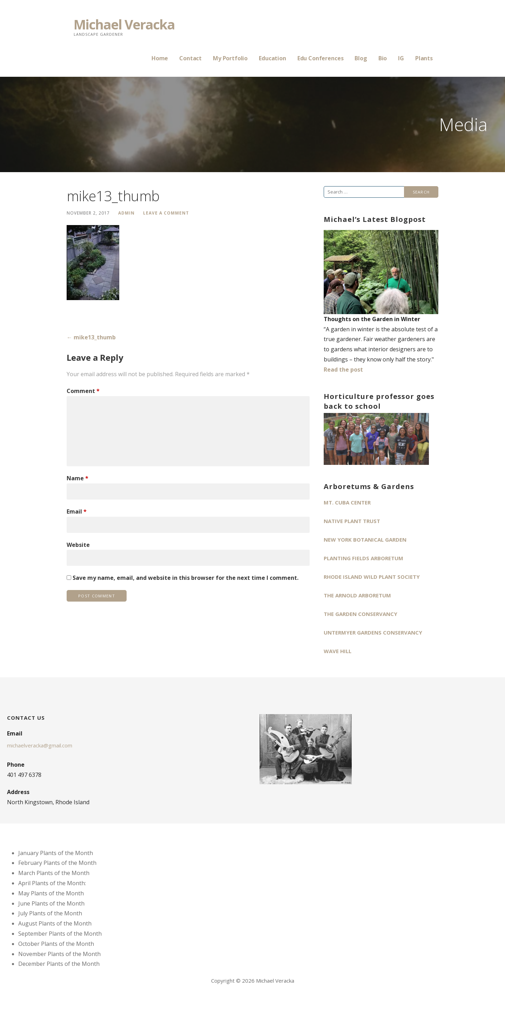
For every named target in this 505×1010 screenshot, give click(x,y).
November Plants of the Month (59, 954)
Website (78, 545)
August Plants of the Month (55, 923)
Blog (361, 58)
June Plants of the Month (51, 903)
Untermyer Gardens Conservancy (373, 632)
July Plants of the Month (50, 913)
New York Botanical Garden (365, 539)
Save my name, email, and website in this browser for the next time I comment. (185, 578)
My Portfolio (230, 58)
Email (77, 511)
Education (272, 58)
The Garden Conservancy (360, 613)
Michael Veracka (124, 24)
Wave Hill (337, 651)
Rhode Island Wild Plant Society (372, 576)
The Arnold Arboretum (357, 595)
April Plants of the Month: (52, 883)
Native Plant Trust (352, 520)
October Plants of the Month (56, 944)
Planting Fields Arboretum (363, 558)
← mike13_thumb (91, 337)
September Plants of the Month (60, 933)
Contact (190, 58)
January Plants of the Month (55, 853)
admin (126, 213)
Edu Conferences (320, 58)
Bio (382, 58)
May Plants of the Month (51, 893)
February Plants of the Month (57, 863)
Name (77, 478)
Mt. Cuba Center (347, 502)
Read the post (343, 369)
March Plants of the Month (53, 873)
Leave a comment (166, 213)
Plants (424, 58)
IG (401, 58)
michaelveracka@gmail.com (39, 745)
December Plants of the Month (59, 964)
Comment (83, 391)
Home (160, 58)
